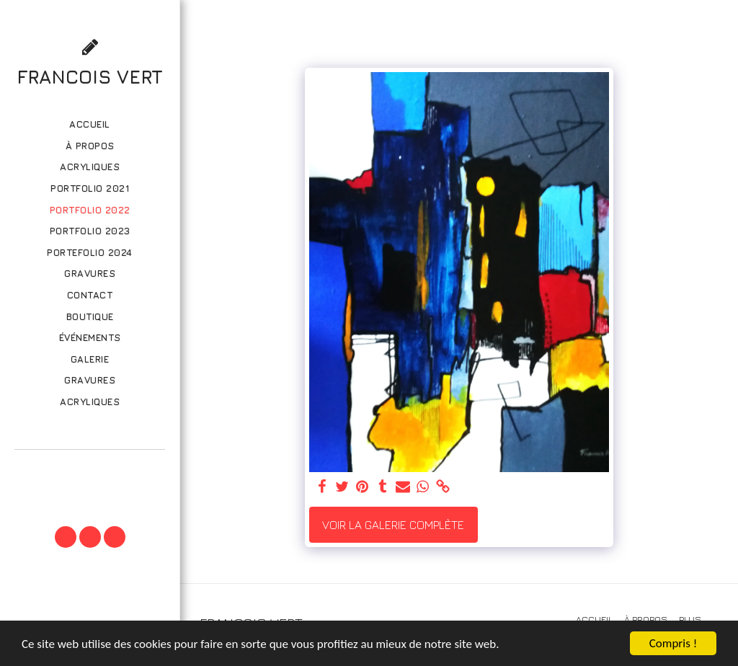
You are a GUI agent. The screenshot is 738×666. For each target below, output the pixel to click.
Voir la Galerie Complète (393, 524)
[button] (89, 469)
